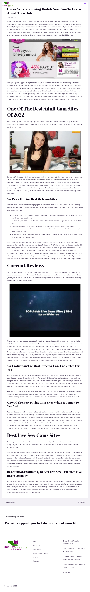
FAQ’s (35, 557)
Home (35, 541)
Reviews (36, 561)
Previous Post (9, 502)
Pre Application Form (40, 553)
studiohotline (69, 27)
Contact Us (37, 549)
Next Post (82, 502)
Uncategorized (13, 17)
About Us (36, 545)
